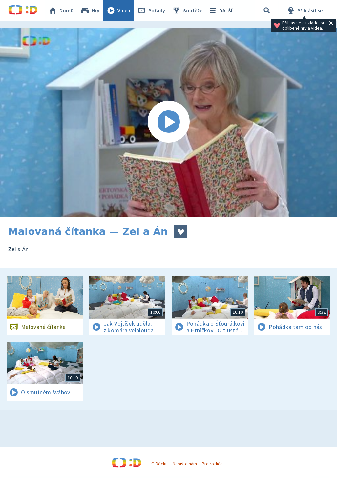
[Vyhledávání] (267, 10)
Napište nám (185, 464)
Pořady (151, 10)
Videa (118, 10)
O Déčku (159, 464)
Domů (61, 10)
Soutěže (187, 10)
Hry (90, 10)
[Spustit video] (168, 122)
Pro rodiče (212, 464)
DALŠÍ (220, 10)
